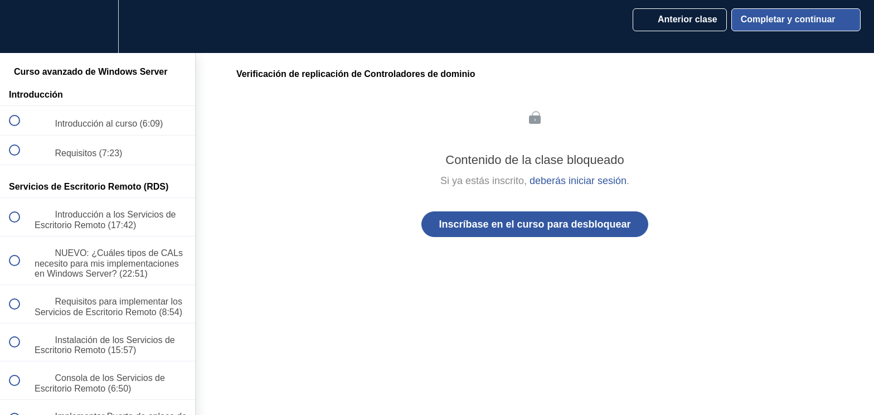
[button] (20, 26)
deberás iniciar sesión (578, 180)
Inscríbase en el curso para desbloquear (534, 224)
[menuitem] (97, 26)
